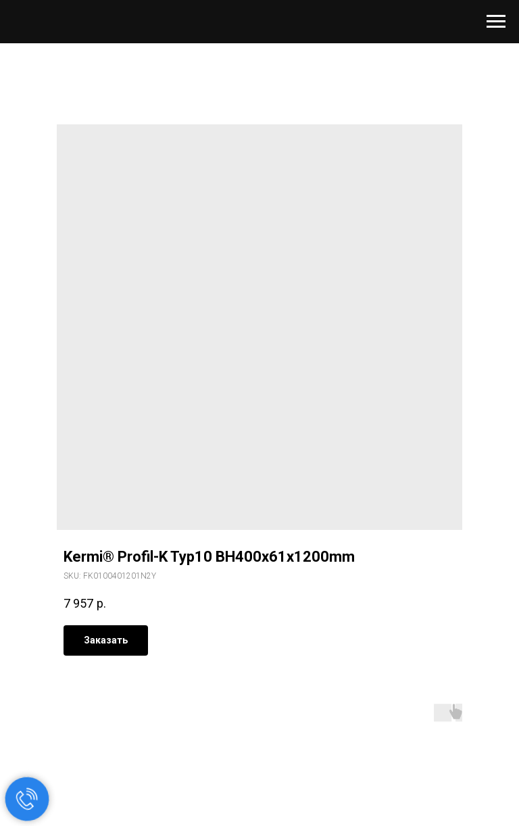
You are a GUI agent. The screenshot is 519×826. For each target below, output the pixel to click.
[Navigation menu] (496, 21)
